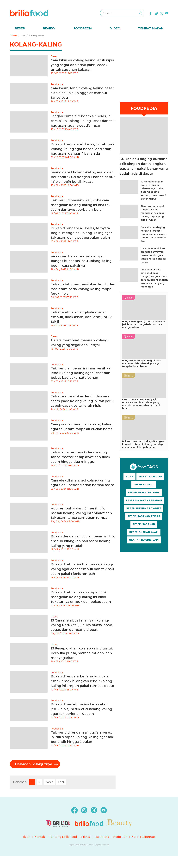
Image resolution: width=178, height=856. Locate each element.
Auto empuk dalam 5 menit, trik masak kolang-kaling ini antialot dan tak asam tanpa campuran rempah (81, 513)
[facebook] (150, 12)
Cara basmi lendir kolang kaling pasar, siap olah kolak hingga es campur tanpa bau (82, 93)
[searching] (140, 13)
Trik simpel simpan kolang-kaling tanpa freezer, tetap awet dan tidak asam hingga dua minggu (80, 457)
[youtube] (166, 12)
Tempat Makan (150, 28)
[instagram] (156, 12)
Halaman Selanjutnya (33, 764)
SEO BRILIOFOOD (150, 476)
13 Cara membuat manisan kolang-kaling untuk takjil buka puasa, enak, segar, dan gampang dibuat (82, 625)
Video (115, 28)
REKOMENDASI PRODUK (144, 492)
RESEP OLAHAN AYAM (143, 532)
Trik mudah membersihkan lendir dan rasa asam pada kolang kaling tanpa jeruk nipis (83, 289)
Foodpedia (82, 28)
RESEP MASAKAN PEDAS (144, 516)
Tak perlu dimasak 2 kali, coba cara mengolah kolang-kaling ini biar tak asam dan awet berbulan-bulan (80, 205)
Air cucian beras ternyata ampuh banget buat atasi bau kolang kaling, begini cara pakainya (81, 261)
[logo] (29, 12)
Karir (134, 837)
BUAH (129, 476)
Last (61, 782)
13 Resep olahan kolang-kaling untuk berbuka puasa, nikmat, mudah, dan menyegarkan (82, 653)
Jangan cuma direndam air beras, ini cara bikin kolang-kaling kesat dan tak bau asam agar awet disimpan (83, 120)
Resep (20, 28)
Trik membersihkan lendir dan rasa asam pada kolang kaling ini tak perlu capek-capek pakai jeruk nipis (82, 401)
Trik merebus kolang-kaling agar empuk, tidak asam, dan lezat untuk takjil (81, 317)
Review (49, 28)
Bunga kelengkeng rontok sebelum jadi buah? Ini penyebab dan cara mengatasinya (143, 324)
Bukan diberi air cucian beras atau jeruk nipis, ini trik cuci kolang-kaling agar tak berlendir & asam (81, 709)
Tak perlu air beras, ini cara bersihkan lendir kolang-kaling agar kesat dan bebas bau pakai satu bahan (82, 373)
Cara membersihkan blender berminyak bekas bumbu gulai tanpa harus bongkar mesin (153, 255)
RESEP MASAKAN (144, 524)
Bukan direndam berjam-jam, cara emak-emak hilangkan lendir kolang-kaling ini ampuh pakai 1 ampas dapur (82, 681)
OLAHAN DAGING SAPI (144, 539)
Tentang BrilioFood (63, 837)
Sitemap (148, 837)
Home (14, 35)
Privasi (86, 837)
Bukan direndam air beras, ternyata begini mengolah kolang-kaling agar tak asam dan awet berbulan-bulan (81, 233)
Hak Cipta (102, 837)
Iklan (26, 837)
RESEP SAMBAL (144, 484)
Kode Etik (120, 837)
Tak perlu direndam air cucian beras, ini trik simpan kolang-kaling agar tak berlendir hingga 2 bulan (82, 737)
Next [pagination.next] (49, 782)
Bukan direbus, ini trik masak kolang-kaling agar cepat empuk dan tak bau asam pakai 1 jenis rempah (82, 569)
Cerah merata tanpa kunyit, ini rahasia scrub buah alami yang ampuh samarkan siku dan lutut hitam (141, 404)
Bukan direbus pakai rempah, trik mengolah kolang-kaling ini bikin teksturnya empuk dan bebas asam (81, 597)
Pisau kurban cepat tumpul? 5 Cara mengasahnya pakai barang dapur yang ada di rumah (153, 213)
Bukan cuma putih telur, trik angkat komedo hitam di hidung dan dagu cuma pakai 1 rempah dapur (143, 444)
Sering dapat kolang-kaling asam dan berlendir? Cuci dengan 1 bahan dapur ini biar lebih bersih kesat (83, 177)
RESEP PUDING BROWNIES (143, 508)
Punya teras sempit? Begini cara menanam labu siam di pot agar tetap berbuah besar (141, 363)
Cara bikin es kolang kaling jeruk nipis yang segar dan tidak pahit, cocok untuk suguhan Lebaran (82, 65)
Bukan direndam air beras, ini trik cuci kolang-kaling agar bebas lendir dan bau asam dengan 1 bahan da (82, 149)
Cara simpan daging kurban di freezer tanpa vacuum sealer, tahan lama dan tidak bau (153, 234)
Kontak (39, 837)
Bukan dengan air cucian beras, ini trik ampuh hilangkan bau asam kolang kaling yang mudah (83, 541)
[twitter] (161, 12)
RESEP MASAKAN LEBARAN (144, 500)
